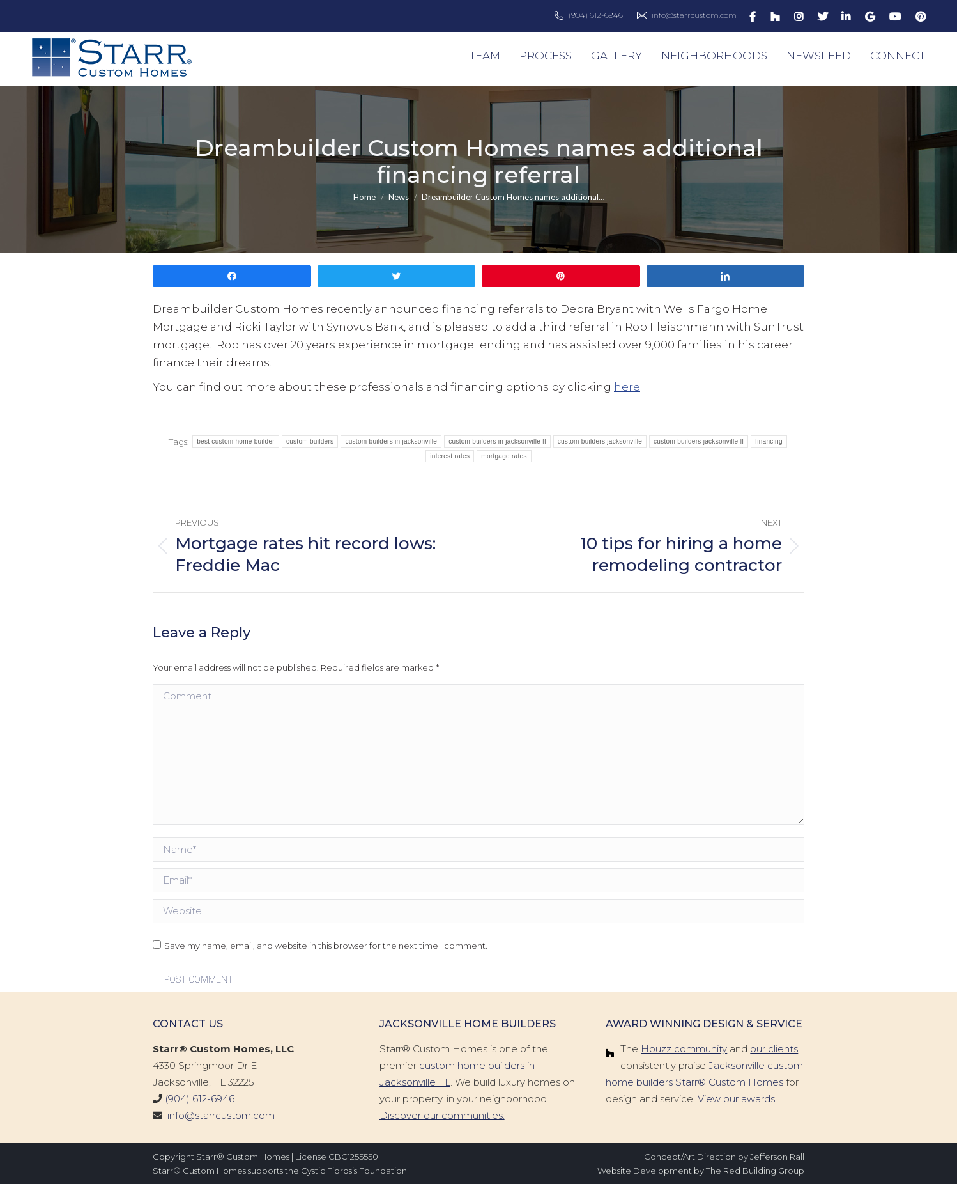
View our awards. (737, 1099)
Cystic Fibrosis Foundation (354, 1170)
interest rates (450, 456)
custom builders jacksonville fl (699, 441)
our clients (774, 1049)
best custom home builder (236, 441)
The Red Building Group (755, 1170)
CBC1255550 (353, 1156)
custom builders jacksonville (600, 441)
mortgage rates (503, 456)
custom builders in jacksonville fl (497, 441)
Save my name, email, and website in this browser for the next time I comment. (325, 945)
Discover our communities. (442, 1115)
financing (769, 441)
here (627, 386)
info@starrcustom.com (694, 15)
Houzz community (684, 1049)
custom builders (310, 441)
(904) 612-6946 (596, 15)
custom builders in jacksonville (391, 441)
